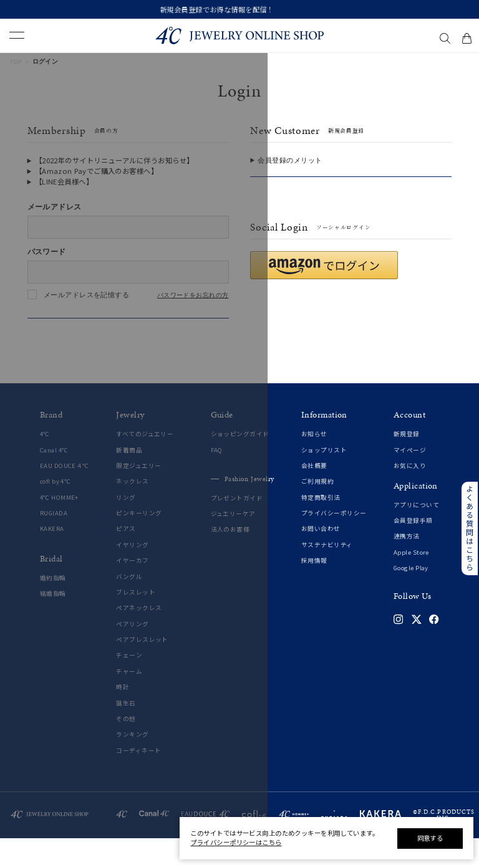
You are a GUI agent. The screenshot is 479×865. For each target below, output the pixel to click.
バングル (129, 603)
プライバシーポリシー (333, 540)
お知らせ (314, 461)
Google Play (411, 595)
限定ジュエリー (138, 492)
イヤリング (132, 571)
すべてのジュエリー (144, 461)
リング (125, 524)
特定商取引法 (321, 524)
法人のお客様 (230, 556)
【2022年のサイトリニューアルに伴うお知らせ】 (114, 160)
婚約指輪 (53, 604)
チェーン (129, 682)
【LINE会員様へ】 (64, 181)
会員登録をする (350, 189)
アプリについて (416, 531)
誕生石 (125, 730)
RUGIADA (53, 540)
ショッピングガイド (240, 461)
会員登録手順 (413, 547)
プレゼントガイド (237, 525)
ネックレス (132, 508)
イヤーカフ (132, 588)
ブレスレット (135, 619)
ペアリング (132, 651)
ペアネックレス (139, 635)
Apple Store (411, 579)
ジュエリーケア (233, 541)
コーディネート (138, 777)
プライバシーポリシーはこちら (235, 842)
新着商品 (129, 477)
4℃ (45, 461)
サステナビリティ (327, 571)
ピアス (125, 556)
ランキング (132, 761)
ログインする (128, 331)
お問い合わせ (321, 556)
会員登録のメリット (290, 160)
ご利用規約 (317, 508)
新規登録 (407, 461)
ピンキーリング (139, 540)
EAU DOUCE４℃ (64, 492)
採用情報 (314, 588)
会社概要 (314, 492)
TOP (15, 61)
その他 (125, 745)
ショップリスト (324, 477)
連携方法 (407, 563)
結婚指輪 (53, 621)
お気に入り (410, 492)
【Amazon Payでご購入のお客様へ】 (96, 171)
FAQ (217, 477)
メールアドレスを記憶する (86, 295)
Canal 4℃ (54, 477)
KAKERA (52, 556)
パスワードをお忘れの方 (193, 295)
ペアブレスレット (142, 667)
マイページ (410, 477)
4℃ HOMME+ (59, 524)
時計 (122, 714)
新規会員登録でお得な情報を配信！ (240, 9)
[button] (324, 293)
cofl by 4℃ (55, 508)
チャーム (129, 698)
